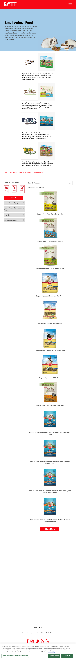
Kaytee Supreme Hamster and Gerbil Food (49, 350)
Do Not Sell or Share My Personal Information (15, 655)
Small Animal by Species (13, 203)
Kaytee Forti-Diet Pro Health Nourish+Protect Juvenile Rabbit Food (50, 462)
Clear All (13, 197)
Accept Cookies (54, 655)
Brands (7, 215)
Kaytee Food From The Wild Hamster (49, 241)
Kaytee (5, 172)
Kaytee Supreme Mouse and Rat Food (49, 296)
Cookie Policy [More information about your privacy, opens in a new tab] (51, 652)
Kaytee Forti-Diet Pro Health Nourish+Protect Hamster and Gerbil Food (50, 520)
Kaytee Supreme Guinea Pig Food (50, 323)
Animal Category (10, 220)
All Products (13, 172)
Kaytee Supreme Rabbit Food (49, 378)
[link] (38, 76)
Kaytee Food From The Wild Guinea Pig (50, 269)
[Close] (73, 646)
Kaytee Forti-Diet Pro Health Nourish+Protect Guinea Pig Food (50, 433)
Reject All (67, 655)
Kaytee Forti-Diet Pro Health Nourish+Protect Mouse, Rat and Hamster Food (50, 491)
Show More (50, 529)
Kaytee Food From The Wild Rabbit (50, 214)
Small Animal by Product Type (13, 209)
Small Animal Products (25, 172)
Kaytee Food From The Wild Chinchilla (50, 405)
